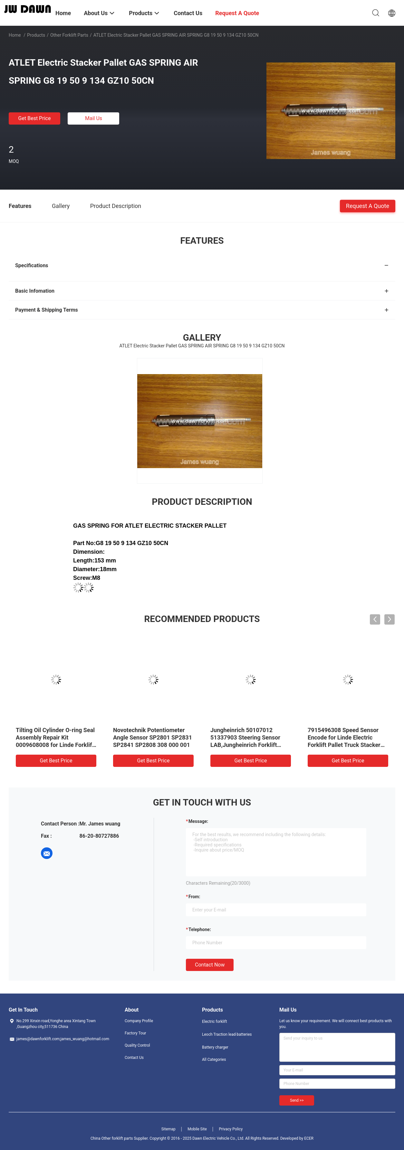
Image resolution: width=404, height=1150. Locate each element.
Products (36, 35)
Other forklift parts (69, 35)
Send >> (296, 1100)
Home (15, 35)
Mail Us (93, 118)
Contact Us (134, 1057)
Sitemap (168, 1129)
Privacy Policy (231, 1129)
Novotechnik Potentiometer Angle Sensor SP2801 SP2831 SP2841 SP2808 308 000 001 (152, 737)
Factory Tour (135, 1033)
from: (194, 896)
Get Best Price (34, 118)
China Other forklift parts (112, 1138)
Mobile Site (197, 1129)
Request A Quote (367, 205)
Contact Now (210, 965)
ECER (308, 1138)
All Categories (214, 1059)
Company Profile (139, 1021)
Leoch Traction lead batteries (227, 1034)
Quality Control (137, 1045)
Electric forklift (214, 1021)
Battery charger (215, 1047)
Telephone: (199, 929)
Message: (198, 821)
